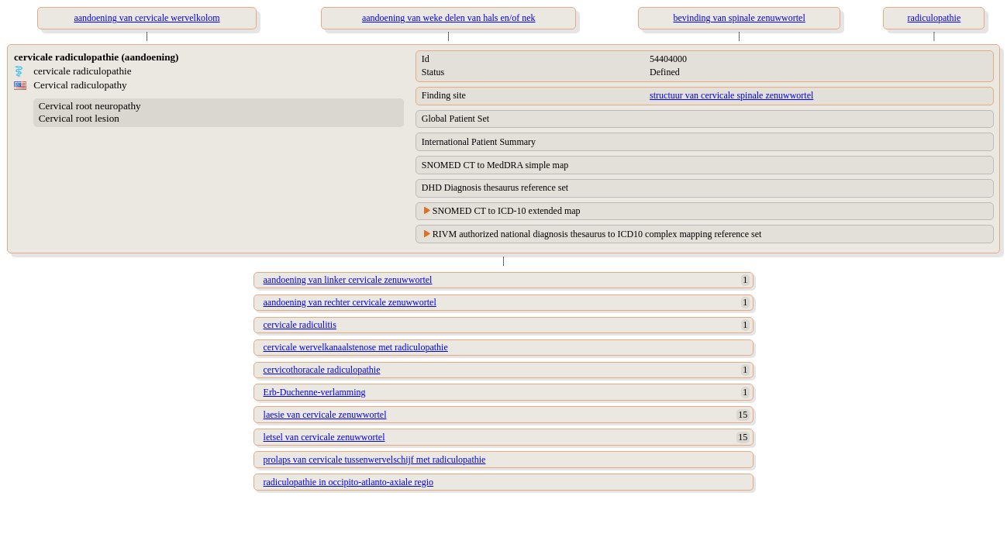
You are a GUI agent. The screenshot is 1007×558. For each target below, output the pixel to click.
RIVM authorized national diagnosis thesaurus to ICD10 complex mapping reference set (597, 234)
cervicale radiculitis (300, 324)
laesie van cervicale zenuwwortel (325, 414)
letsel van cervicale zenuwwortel (324, 437)
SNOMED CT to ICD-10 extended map (507, 210)
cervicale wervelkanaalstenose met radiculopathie (356, 347)
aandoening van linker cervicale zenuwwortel (348, 279)
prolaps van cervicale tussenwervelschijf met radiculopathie (375, 459)
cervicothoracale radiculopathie (322, 369)
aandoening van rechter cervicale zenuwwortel (350, 302)
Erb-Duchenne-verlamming (315, 392)
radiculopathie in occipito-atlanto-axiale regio (349, 482)
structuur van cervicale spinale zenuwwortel (731, 95)
